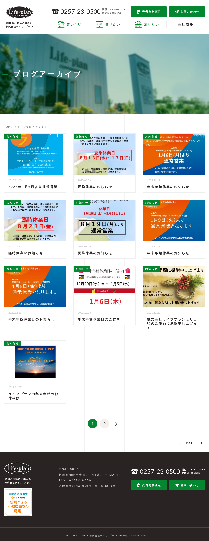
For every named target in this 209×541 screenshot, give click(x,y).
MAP (113, 472)
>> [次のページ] (113, 422)
